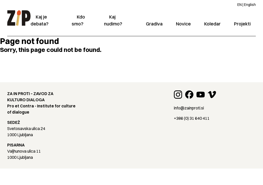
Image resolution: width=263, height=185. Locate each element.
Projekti (242, 24)
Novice (183, 24)
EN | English (246, 4)
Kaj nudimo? (113, 20)
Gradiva (154, 24)
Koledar (212, 24)
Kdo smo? (78, 20)
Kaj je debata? (40, 20)
